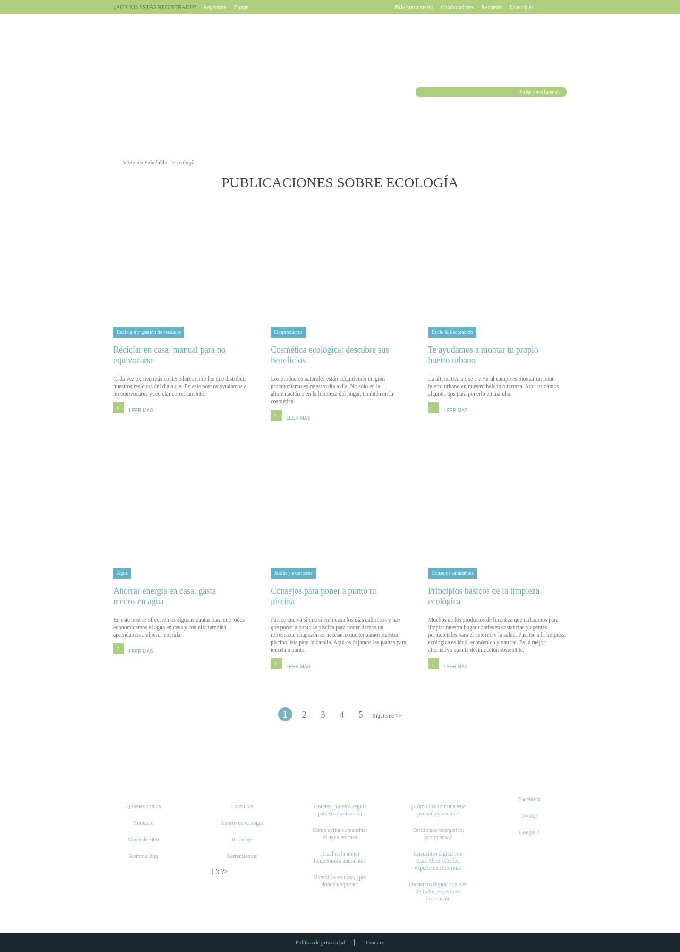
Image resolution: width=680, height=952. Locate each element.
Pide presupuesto (414, 7)
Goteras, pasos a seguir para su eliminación (340, 810)
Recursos (491, 7)
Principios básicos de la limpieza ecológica (497, 596)
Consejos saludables (453, 573)
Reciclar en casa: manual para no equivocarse (182, 355)
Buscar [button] (422, 92)
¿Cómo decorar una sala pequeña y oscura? (438, 810)
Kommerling (143, 856)
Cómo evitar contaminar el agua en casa (340, 833)
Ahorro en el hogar (242, 823)
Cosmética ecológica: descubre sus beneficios (340, 355)
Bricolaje (241, 839)
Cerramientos (242, 856)
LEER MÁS (141, 410)
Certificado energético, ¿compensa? (438, 833)
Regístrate (215, 7)
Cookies (375, 942)
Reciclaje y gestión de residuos (149, 332)
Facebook (529, 799)
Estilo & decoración (452, 332)
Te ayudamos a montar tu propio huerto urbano (497, 355)
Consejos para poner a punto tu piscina (340, 596)
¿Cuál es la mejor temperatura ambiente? (340, 857)
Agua (122, 573)
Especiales (522, 7)
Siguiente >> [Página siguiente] (387, 715)
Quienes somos (144, 806)
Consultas (241, 806)
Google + (529, 832)
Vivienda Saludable (145, 162)
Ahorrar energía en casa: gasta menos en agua (182, 596)
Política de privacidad (320, 942)
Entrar (241, 7)
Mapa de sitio (143, 839)
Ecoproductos (288, 332)
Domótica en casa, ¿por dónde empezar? (340, 881)
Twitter (529, 816)
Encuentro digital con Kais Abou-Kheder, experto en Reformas (438, 860)
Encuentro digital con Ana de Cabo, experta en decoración (438, 891)
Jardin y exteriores (293, 573)
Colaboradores (457, 7)
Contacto (143, 823)
